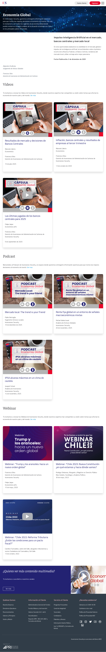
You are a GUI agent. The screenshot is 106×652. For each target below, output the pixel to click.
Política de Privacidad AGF (87, 616)
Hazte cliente (81, 3)
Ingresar (95, 3)
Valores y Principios (9, 616)
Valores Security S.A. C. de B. (37, 612)
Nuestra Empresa (8, 605)
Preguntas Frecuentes (60, 605)
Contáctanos (57, 616)
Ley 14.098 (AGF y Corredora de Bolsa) (64, 627)
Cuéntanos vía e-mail (85, 608)
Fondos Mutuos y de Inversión (37, 608)
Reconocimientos (8, 612)
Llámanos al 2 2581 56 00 (87, 605)
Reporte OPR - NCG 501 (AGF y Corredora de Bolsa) (38, 620)
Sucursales (57, 612)
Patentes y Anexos (59, 619)
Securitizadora (32, 616)
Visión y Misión (7, 619)
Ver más (8, 588)
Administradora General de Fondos (39, 605)
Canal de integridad (60, 608)
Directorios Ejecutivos (9, 608)
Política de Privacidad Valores (88, 612)
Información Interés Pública (62, 623)
